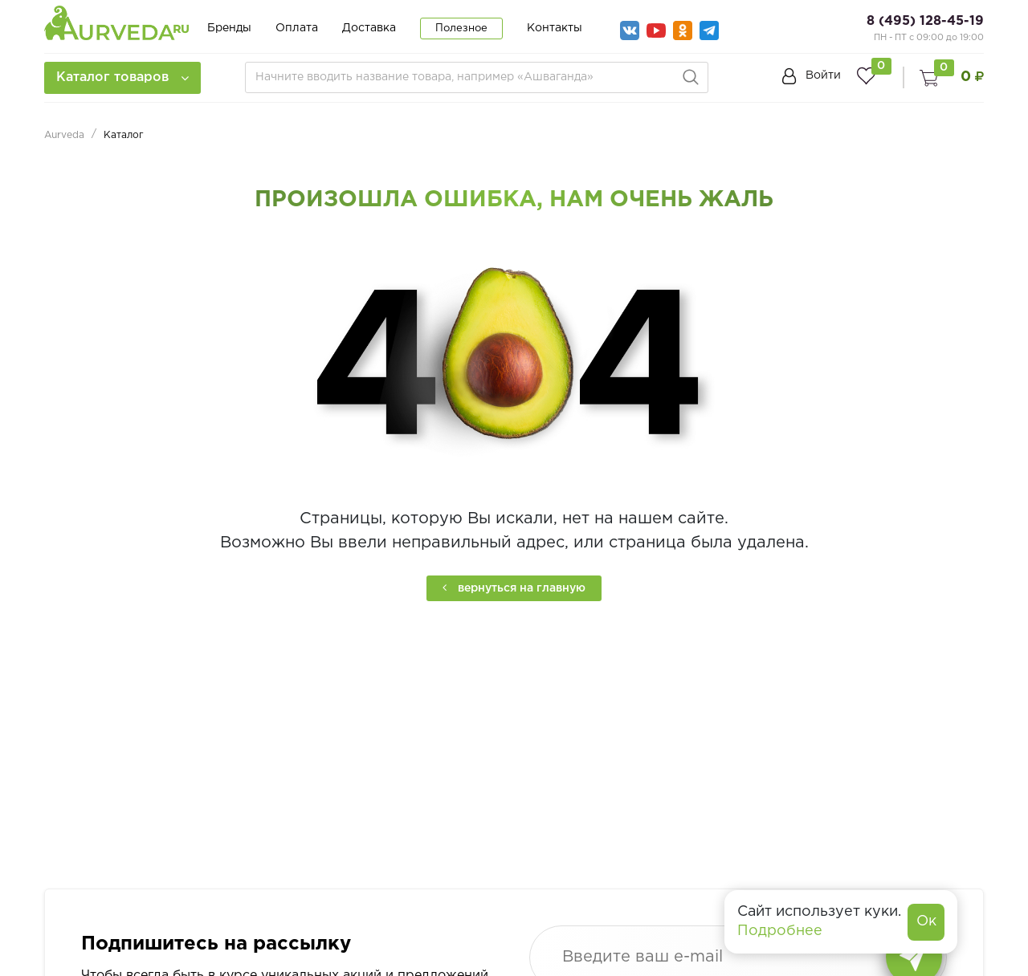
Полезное (461, 28)
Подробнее (779, 931)
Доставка (369, 28)
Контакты (554, 28)
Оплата (296, 28)
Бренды (229, 28)
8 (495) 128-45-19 (925, 21)
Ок (926, 921)
